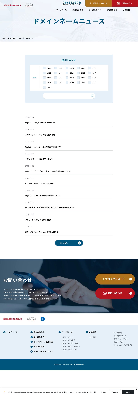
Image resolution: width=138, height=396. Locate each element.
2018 (83, 73)
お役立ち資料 (39, 373)
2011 (49, 82)
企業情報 (126, 10)
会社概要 (93, 363)
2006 (49, 87)
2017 (94, 73)
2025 (60, 68)
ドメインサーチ (68, 363)
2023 (83, 68)
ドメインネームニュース (43, 377)
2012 (94, 78)
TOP (3, 38)
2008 (83, 82)
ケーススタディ (95, 10)
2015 (60, 78)
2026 (49, 68)
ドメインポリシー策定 (70, 369)
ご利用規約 (118, 359)
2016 (49, 78)
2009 (72, 82)
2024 (72, 68)
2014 (72, 78)
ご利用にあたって (120, 362)
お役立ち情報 (111, 10)
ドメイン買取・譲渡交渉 (71, 372)
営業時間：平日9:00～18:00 (72, 3)
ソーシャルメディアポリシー (124, 371)
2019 (72, 73)
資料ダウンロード (100, 3)
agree (128, 392)
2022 (94, 68)
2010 (60, 82)
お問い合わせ (126, 3)
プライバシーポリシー (121, 365)
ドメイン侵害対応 (69, 366)
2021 (49, 73)
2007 (94, 82)
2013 (83, 78)
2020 (60, 73)
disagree (115, 392)
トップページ (12, 358)
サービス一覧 (61, 10)
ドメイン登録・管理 (70, 375)
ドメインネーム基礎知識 (43, 368)
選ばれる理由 (77, 10)
